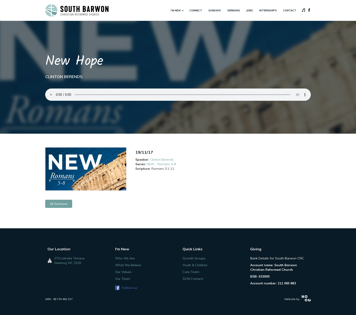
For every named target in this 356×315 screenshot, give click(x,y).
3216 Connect (193, 279)
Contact (289, 10)
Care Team (191, 272)
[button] (177, 10)
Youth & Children (195, 265)
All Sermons (59, 204)
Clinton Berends (162, 160)
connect (195, 10)
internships (268, 10)
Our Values (123, 272)
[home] (77, 10)
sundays (214, 10)
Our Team (122, 279)
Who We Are (125, 258)
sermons (233, 10)
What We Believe (128, 265)
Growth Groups (194, 258)
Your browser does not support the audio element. (178, 95)
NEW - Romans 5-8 (161, 164)
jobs (249, 10)
